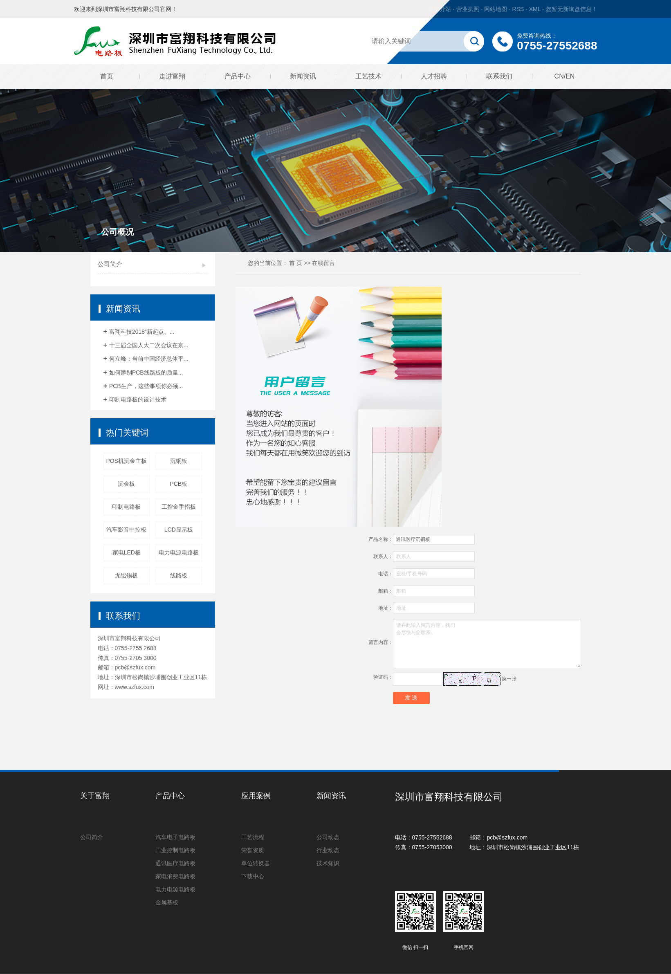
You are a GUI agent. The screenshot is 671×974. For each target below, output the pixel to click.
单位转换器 (255, 863)
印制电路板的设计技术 (137, 399)
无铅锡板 (126, 575)
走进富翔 (172, 76)
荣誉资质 (252, 850)
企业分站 (439, 9)
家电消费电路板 (175, 876)
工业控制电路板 (175, 850)
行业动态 (327, 850)
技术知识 (327, 863)
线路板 (178, 575)
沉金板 (126, 483)
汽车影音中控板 (126, 529)
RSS (518, 9)
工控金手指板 (179, 506)
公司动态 (327, 837)
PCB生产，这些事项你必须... (146, 386)
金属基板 (166, 902)
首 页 (295, 263)
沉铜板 (178, 461)
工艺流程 (252, 837)
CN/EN (564, 76)
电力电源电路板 (179, 552)
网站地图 (496, 9)
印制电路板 (126, 506)
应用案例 (256, 796)
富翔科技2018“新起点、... (141, 331)
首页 (106, 76)
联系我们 (499, 76)
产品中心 (237, 76)
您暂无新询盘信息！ (571, 9)
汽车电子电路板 (175, 837)
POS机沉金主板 (126, 461)
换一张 (509, 679)
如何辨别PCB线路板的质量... (146, 372)
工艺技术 (368, 76)
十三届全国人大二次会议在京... (149, 345)
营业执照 (467, 9)
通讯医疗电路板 (175, 863)
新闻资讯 (303, 76)
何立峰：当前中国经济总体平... (149, 358)
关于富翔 (95, 796)
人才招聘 (434, 76)
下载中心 (252, 876)
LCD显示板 (178, 529)
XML (535, 9)
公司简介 (110, 263)
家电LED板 (126, 552)
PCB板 (178, 483)
